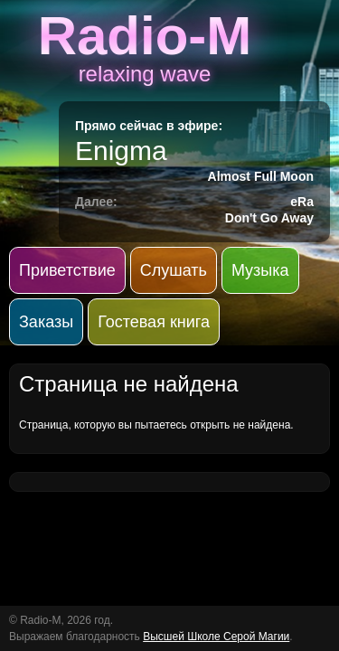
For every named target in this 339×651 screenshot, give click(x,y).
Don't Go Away (269, 218)
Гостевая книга (154, 322)
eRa (302, 201)
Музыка (260, 270)
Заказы (46, 322)
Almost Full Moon (261, 176)
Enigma (121, 150)
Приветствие (67, 270)
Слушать (173, 270)
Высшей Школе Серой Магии (216, 636)
